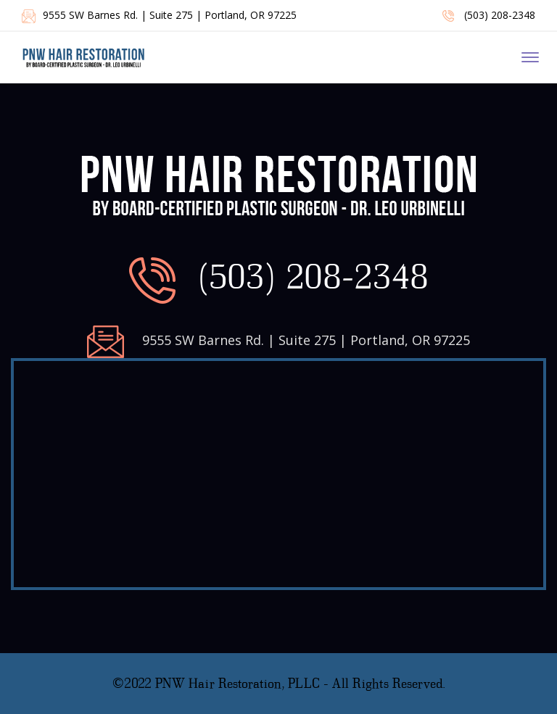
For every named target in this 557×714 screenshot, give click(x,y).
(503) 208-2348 (488, 15)
